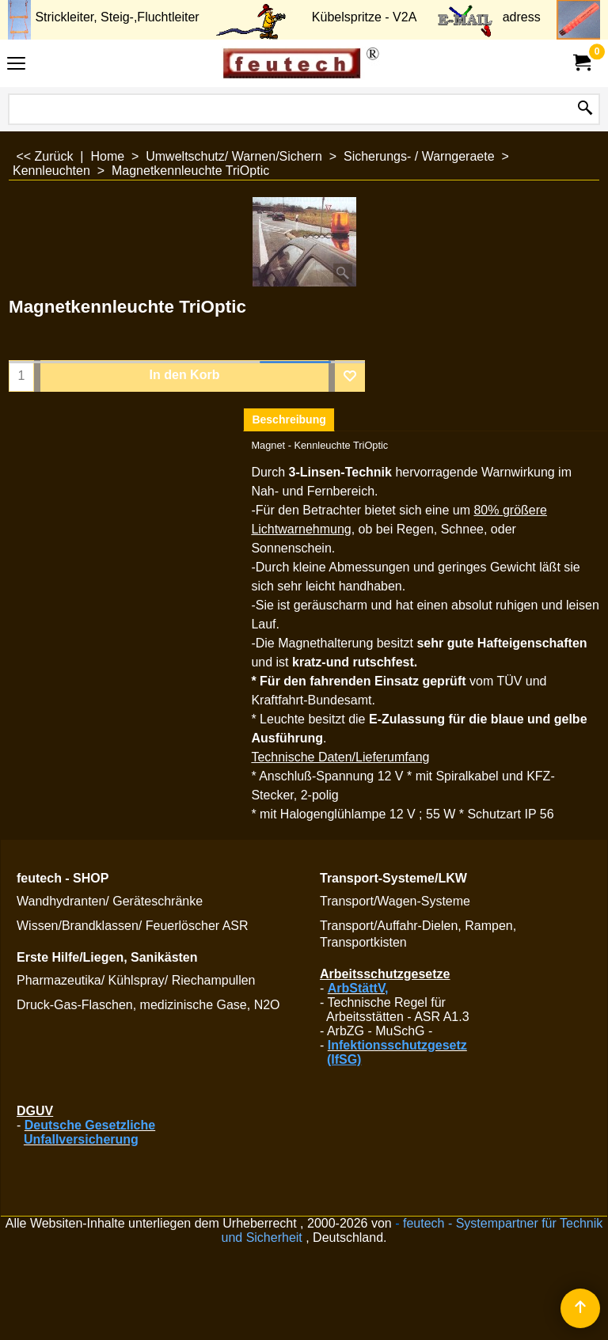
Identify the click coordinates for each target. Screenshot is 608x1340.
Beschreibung (288, 419)
